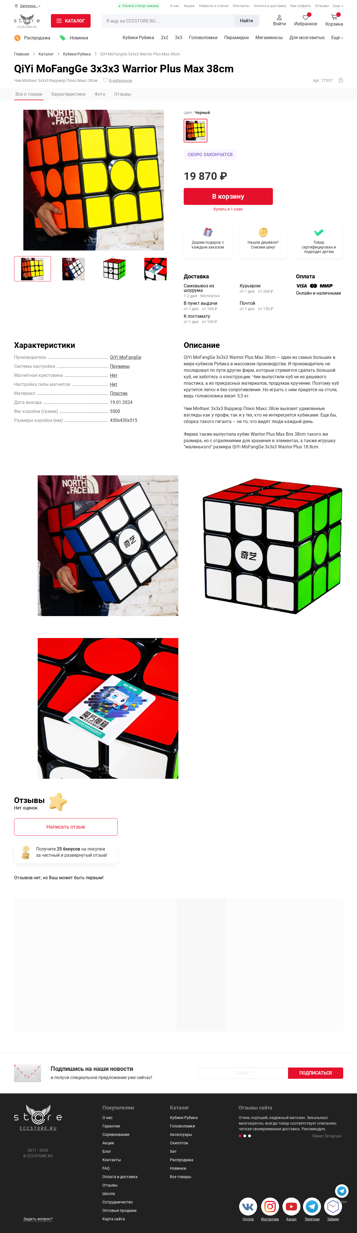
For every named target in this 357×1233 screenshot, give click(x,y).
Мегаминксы (269, 37)
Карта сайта (113, 1219)
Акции (189, 6)
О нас (174, 6)
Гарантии (111, 1126)
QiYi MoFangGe (125, 357)
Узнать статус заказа (140, 6)
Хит (173, 1151)
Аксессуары (181, 1134)
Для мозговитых (307, 37)
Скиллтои (179, 1143)
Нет (114, 375)
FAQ (106, 1168)
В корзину (228, 196)
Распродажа (37, 38)
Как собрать (300, 6)
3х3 (178, 37)
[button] (240, 1135)
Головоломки (203, 37)
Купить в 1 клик (228, 209)
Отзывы (322, 6)
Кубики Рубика (138, 37)
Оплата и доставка (270, 6)
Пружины (120, 366)
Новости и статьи (214, 6)
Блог (106, 1151)
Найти (246, 20)
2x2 (164, 37)
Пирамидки (236, 37)
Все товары (180, 1176)
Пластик (119, 393)
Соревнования (115, 1134)
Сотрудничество (117, 1202)
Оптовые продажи (119, 1210)
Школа (108, 1193)
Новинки (79, 38)
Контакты (241, 6)
